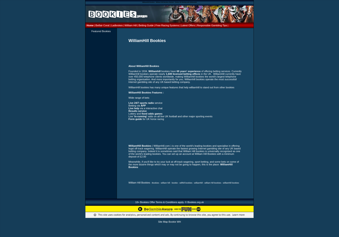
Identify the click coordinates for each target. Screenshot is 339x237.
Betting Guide (146, 25)
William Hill (131, 25)
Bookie (172, 221)
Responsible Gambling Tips (212, 25)
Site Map (163, 221)
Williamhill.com (162, 145)
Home (90, 25)
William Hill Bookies (139, 182)
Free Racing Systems (167, 25)
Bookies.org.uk (195, 202)
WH (179, 221)
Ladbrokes (116, 25)
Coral (106, 25)
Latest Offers (188, 25)
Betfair (99, 25)
